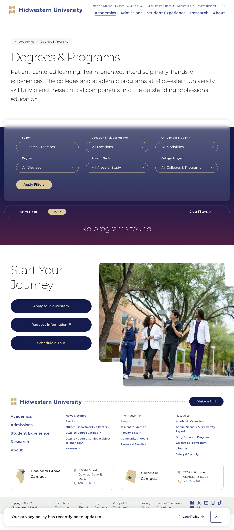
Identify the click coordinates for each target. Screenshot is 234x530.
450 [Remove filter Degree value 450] (55, 211)
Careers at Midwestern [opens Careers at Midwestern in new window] (191, 442)
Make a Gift (206, 401)
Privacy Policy (189, 516)
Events (119, 6)
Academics (26, 41)
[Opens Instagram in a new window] (213, 502)
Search (27, 137)
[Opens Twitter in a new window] (199, 502)
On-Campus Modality (175, 137)
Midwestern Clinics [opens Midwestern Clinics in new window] (159, 6)
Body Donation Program (192, 437)
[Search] (223, 4)
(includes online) (110, 137)
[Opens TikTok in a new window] (220, 502)
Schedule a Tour (51, 343)
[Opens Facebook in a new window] (192, 502)
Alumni (125, 421)
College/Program (172, 158)
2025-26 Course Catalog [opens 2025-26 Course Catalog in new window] (82, 432)
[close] (216, 517)
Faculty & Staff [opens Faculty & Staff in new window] (131, 432)
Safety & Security (187, 454)
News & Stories (102, 6)
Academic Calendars (190, 421)
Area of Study (101, 158)
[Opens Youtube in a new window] (206, 502)
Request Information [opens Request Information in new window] (49, 325)
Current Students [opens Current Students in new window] (132, 427)
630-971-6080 (87, 483)
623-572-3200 (191, 481)
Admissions (22, 425)
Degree (27, 158)
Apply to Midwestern (51, 306)
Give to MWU (135, 6)
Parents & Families (133, 444)
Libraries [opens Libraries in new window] (182, 448)
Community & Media (134, 438)
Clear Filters (198, 211)
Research (20, 442)
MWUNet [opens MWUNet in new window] (72, 448)
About (17, 450)
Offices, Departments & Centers (87, 427)
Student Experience (30, 433)
